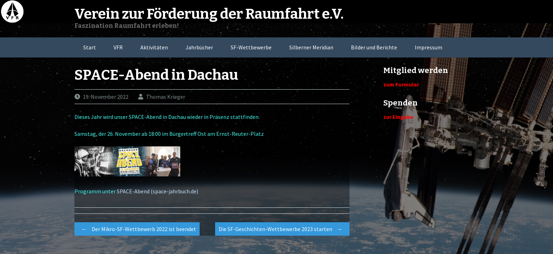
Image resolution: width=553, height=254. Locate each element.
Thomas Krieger (165, 96)
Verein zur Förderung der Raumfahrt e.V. (209, 14)
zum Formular (401, 84)
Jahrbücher (199, 47)
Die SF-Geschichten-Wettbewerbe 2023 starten (282, 229)
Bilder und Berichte (374, 47)
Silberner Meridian (311, 47)
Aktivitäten (154, 47)
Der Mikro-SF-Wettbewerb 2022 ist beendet (137, 229)
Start (89, 47)
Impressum (428, 47)
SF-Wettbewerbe (251, 47)
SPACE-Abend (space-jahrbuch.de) (157, 191)
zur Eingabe (398, 116)
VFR (118, 47)
